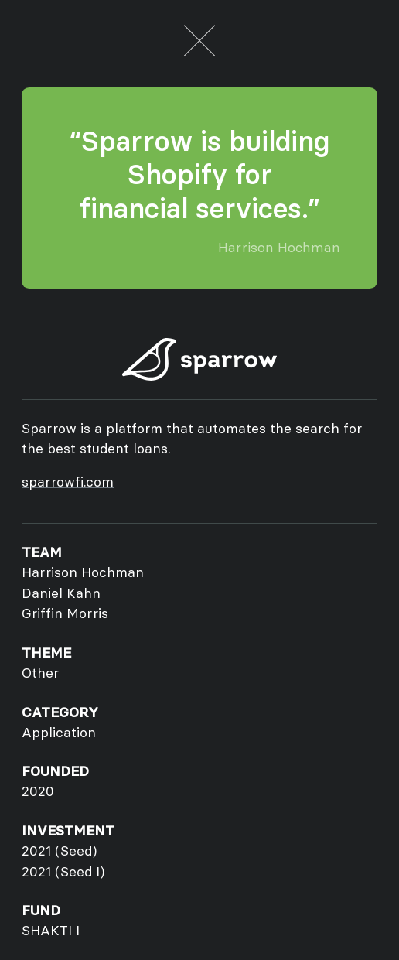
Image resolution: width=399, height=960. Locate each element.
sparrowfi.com (68, 481)
